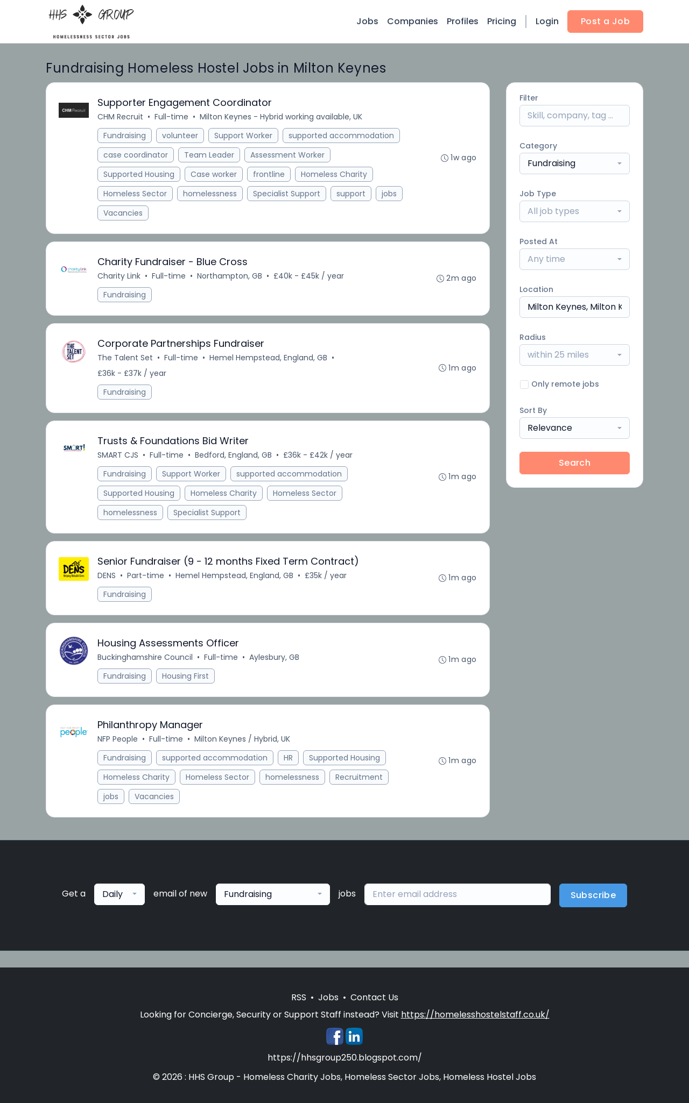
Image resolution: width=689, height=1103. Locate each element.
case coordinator (136, 155)
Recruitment (359, 780)
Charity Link (119, 277)
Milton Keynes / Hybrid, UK (243, 742)
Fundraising (125, 136)
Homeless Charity (334, 174)
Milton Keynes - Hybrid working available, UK (281, 117)
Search (574, 463)
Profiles (463, 21)
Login (547, 21)
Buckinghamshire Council (145, 660)
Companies (412, 21)
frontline (269, 174)
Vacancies (123, 213)
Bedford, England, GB (233, 457)
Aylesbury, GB (275, 660)
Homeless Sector (135, 194)
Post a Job (605, 21)
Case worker (214, 174)
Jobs (367, 21)
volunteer (181, 136)
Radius (532, 337)
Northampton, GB (230, 277)
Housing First (186, 679)
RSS (298, 997)
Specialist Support (287, 194)
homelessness (210, 194)
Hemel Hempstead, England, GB (269, 359)
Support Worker (244, 136)
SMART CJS (118, 457)
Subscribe (593, 899)
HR (288, 761)
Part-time (146, 578)
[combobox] (574, 163)
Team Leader (210, 155)
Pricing (501, 21)
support (351, 194)
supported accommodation (342, 136)
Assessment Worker (288, 155)
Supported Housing (139, 174)
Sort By (533, 410)
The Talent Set (125, 359)
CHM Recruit (121, 117)
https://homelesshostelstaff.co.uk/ (475, 1014)
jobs (389, 194)
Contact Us (374, 997)
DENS (107, 578)
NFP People (118, 742)
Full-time (172, 117)
